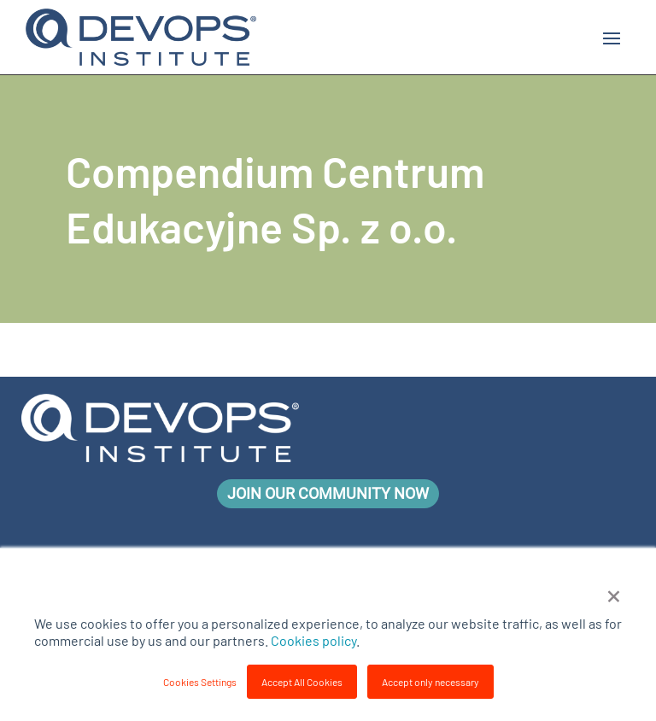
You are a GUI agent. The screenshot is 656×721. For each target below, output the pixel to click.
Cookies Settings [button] (200, 682)
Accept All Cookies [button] (302, 682)
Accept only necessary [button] (430, 682)
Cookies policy (313, 640)
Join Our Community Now (328, 493)
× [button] (613, 593)
